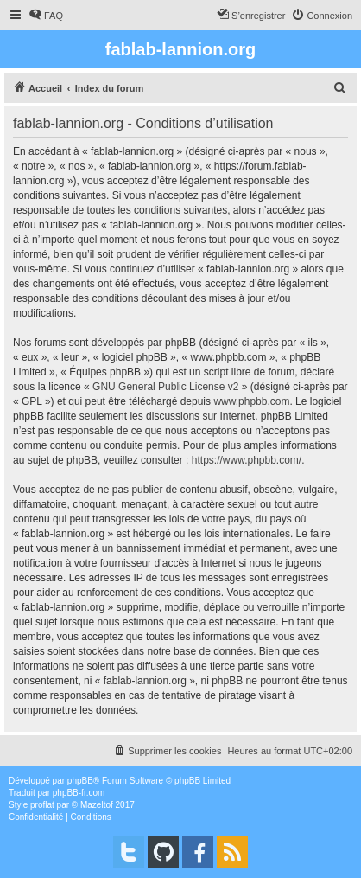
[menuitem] (45, 15)
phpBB (80, 780)
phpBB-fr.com (79, 793)
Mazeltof (96, 805)
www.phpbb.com (251, 401)
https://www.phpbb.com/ (246, 460)
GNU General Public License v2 (165, 387)
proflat (42, 805)
